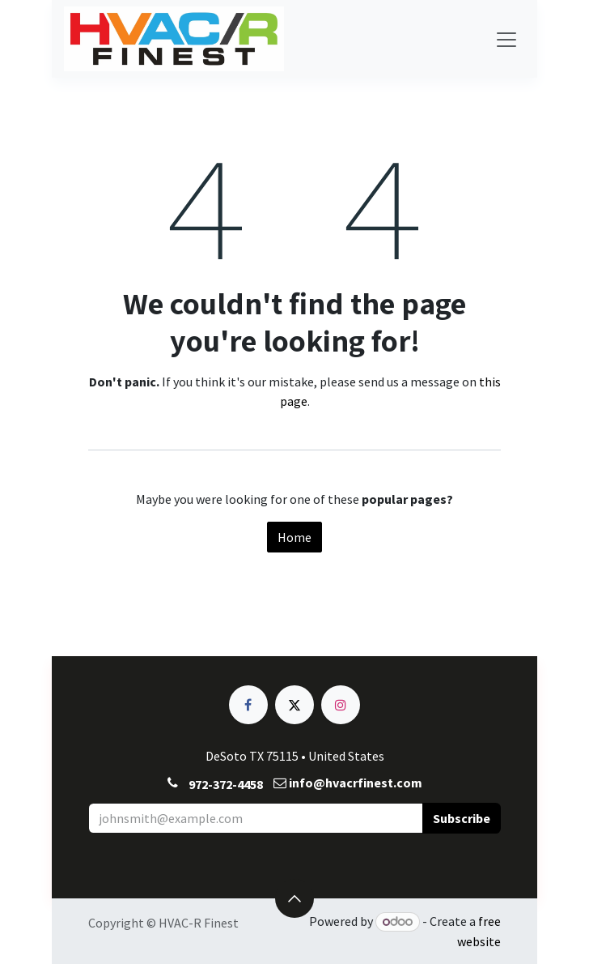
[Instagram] (340, 704)
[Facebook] (248, 704)
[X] (294, 704)
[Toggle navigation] (506, 38)
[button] (461, 818)
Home (294, 537)
